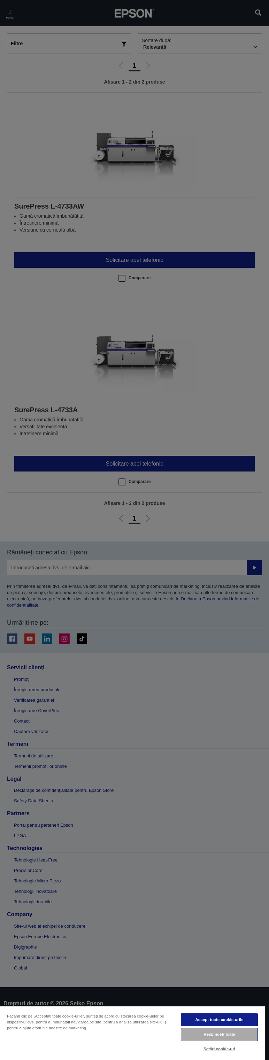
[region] (132, 1033)
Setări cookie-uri (219, 1049)
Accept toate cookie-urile (219, 1020)
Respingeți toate (219, 1034)
